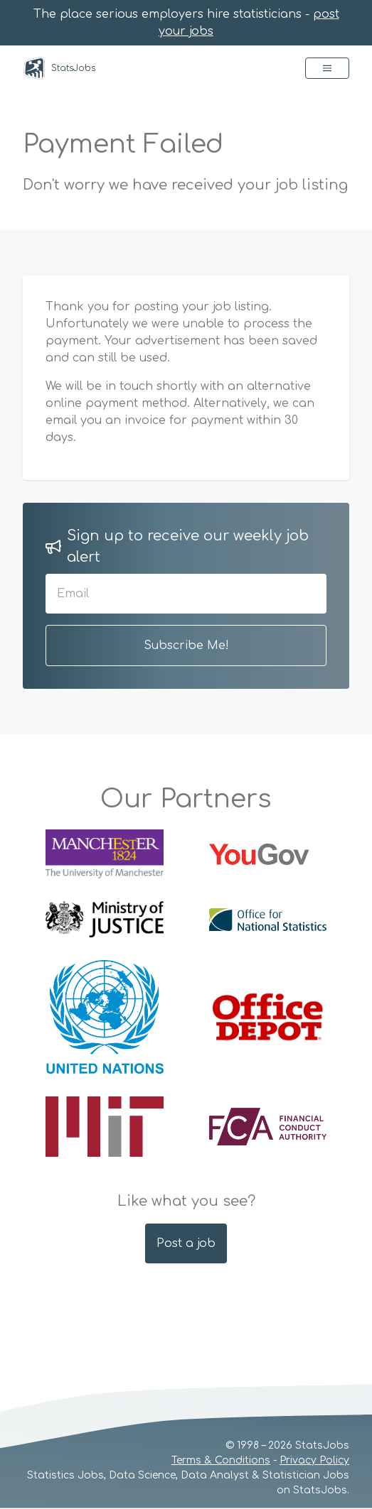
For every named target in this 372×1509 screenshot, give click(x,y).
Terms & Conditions (220, 1460)
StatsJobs (59, 68)
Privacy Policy (314, 1460)
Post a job (186, 1243)
